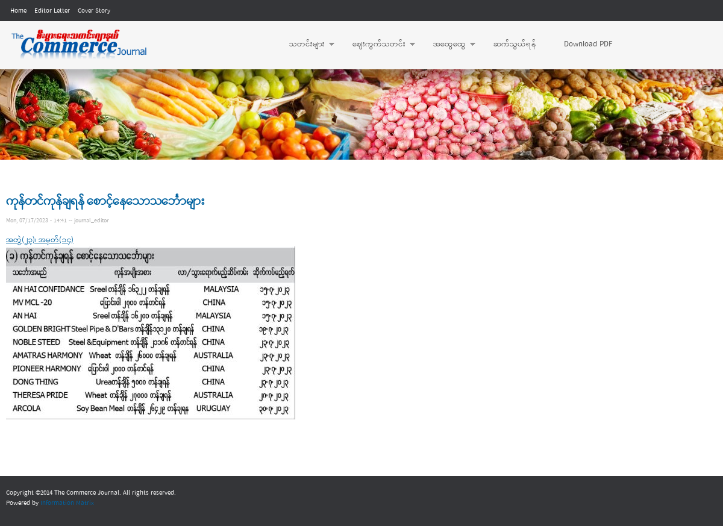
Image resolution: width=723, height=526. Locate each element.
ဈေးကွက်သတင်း (377, 44)
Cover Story (94, 10)
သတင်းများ (305, 44)
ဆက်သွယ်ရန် (514, 44)
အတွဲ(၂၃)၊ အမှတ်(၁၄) (40, 240)
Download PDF (588, 44)
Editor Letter (52, 10)
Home (18, 10)
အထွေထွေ (448, 44)
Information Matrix (67, 503)
